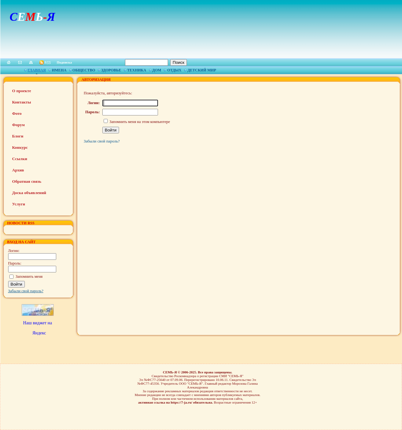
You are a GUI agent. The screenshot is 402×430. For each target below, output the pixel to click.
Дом (156, 70)
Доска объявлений (29, 192)
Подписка (64, 62)
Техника (136, 70)
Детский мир (201, 70)
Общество (84, 70)
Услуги (18, 204)
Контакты (21, 102)
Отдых (174, 70)
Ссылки (19, 158)
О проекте (21, 90)
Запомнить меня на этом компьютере (139, 122)
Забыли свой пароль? (26, 291)
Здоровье (111, 70)
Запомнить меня (29, 276)
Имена (59, 70)
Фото (17, 113)
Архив (18, 170)
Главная (37, 70)
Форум (18, 124)
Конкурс (20, 147)
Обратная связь (26, 181)
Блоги (18, 136)
